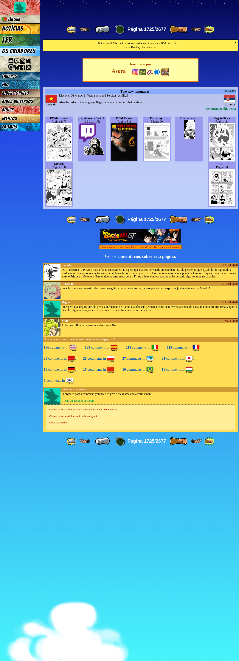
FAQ (5, 84)
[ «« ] (71, 29)
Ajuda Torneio (15, 93)
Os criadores (18, 51)
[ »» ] (209, 29)
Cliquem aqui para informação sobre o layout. (73, 625)
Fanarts (9, 76)
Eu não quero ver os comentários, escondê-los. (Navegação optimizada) (140, 456)
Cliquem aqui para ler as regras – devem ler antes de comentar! (83, 618)
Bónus (8, 110)
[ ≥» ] (196, 29)
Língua (11, 19)
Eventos (9, 118)
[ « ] (102, 29)
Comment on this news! (221, 318)
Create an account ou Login (77, 610)
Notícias (12, 28)
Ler (7, 40)
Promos (9, 127)
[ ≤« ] (84, 29)
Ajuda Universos (17, 101)
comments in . (61, 557)
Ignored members (58, 632)
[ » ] (178, 29)
